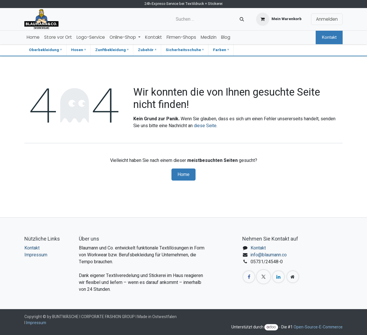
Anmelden (327, 19)
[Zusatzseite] (292, 276)
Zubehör (146, 50)
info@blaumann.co (269, 254)
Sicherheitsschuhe (183, 50)
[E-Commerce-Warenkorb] (279, 19)
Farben (219, 50)
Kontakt (329, 37)
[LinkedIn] (278, 276)
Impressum (35, 254)
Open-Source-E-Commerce (318, 327)
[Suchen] (242, 19)
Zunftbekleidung (110, 50)
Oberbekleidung (44, 50)
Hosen (77, 50)
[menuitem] (33, 37)
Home (183, 174)
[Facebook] (249, 276)
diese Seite (205, 125)
